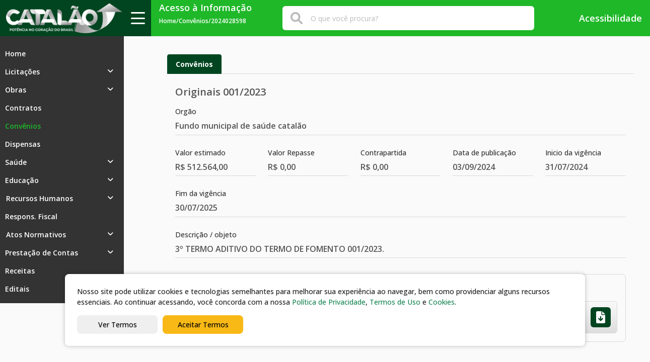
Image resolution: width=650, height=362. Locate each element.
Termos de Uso (395, 302)
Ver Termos (117, 324)
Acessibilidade (603, 18)
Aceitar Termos (203, 324)
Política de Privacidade (329, 302)
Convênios (194, 64)
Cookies (441, 302)
